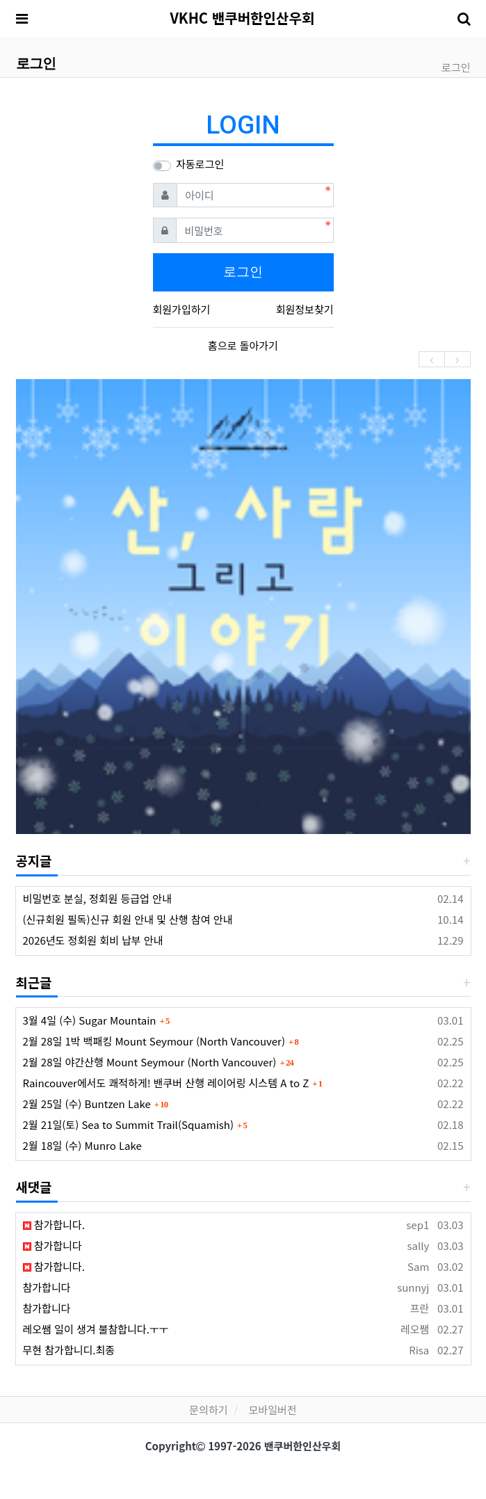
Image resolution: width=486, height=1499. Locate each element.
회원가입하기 (182, 309)
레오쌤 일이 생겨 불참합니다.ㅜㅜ (96, 1329)
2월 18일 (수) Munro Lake (82, 1145)
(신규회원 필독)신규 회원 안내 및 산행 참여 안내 (128, 919)
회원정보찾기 (305, 309)
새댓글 (34, 1186)
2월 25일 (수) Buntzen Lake (87, 1103)
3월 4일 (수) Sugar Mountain (89, 1020)
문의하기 (208, 1409)
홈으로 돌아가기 (243, 345)
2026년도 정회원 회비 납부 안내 (93, 940)
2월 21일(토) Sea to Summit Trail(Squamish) (128, 1124)
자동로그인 (200, 164)
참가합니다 (52, 1245)
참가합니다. (54, 1224)
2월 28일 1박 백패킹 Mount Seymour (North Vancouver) (154, 1041)
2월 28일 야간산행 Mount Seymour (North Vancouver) (150, 1062)
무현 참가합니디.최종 (69, 1349)
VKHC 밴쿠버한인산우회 (242, 18)
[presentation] (432, 359)
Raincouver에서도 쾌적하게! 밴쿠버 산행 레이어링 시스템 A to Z (166, 1082)
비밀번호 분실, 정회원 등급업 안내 (97, 898)
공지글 (34, 860)
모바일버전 (273, 1409)
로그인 (456, 67)
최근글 (34, 981)
